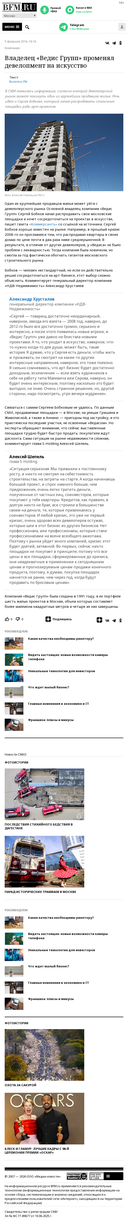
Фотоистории (16, 762)
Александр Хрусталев (32, 299)
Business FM (18, 81)
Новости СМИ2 (15, 754)
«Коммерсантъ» (43, 224)
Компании (12, 48)
